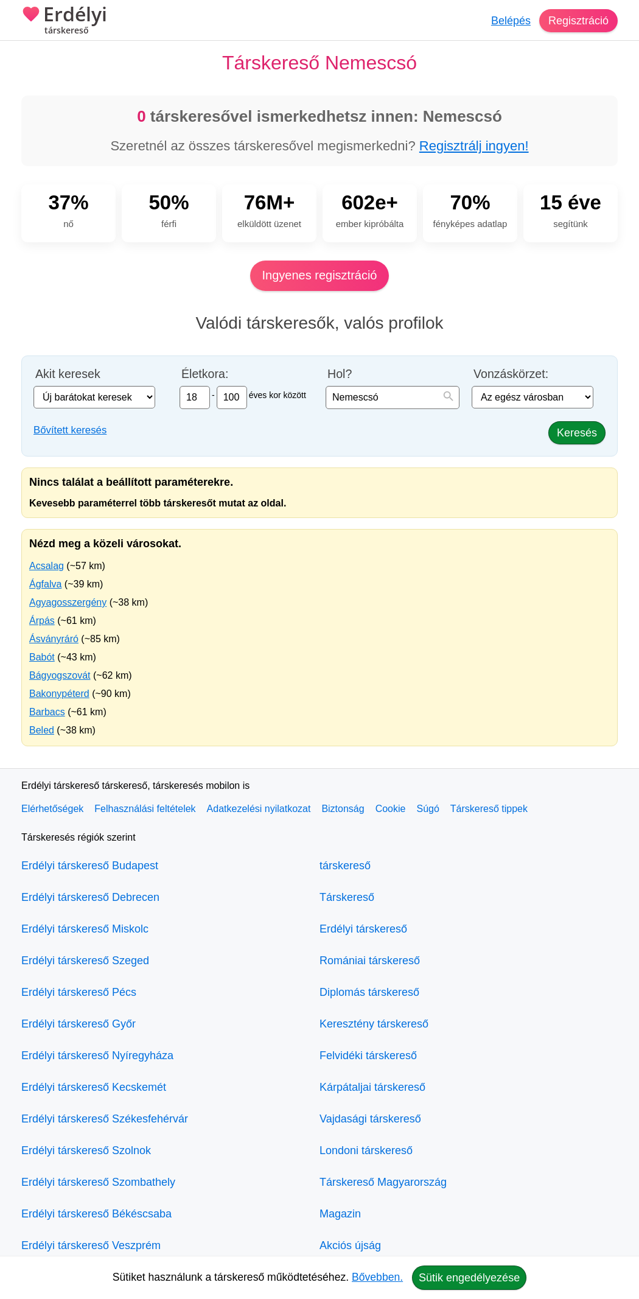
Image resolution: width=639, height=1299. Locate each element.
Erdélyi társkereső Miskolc (84, 929)
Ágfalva (45, 584)
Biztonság (342, 809)
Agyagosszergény (67, 602)
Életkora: (204, 374)
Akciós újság (350, 1245)
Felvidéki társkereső (368, 1055)
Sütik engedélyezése (469, 1278)
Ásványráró (54, 639)
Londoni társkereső (366, 1150)
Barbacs (47, 712)
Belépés (511, 21)
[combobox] (392, 397)
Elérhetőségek (52, 809)
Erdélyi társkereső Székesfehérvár (104, 1119)
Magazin (340, 1214)
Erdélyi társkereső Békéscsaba (96, 1214)
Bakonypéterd (59, 693)
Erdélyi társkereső (363, 929)
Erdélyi (64, 21)
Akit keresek (67, 374)
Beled (41, 730)
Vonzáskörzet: (510, 374)
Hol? (339, 374)
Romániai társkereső (370, 960)
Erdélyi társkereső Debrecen (90, 897)
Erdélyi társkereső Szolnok (86, 1150)
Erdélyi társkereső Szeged (85, 960)
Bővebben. (377, 1277)
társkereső (345, 866)
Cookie (390, 809)
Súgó (427, 809)
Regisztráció (578, 21)
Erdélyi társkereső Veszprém (91, 1245)
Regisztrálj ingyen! (474, 145)
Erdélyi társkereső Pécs (78, 992)
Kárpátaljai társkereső (372, 1087)
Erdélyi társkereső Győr (78, 1024)
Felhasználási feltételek (144, 809)
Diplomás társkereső (369, 992)
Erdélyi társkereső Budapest (89, 866)
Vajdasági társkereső (370, 1119)
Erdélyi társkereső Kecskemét (93, 1087)
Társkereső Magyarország (383, 1182)
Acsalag (46, 566)
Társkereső (347, 897)
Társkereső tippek (489, 809)
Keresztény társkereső (374, 1024)
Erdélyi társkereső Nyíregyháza (97, 1055)
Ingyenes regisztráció (319, 275)
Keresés (577, 433)
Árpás (42, 620)
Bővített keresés (69, 430)
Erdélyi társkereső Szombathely (98, 1182)
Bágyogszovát (60, 675)
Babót (42, 657)
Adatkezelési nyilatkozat (259, 809)
